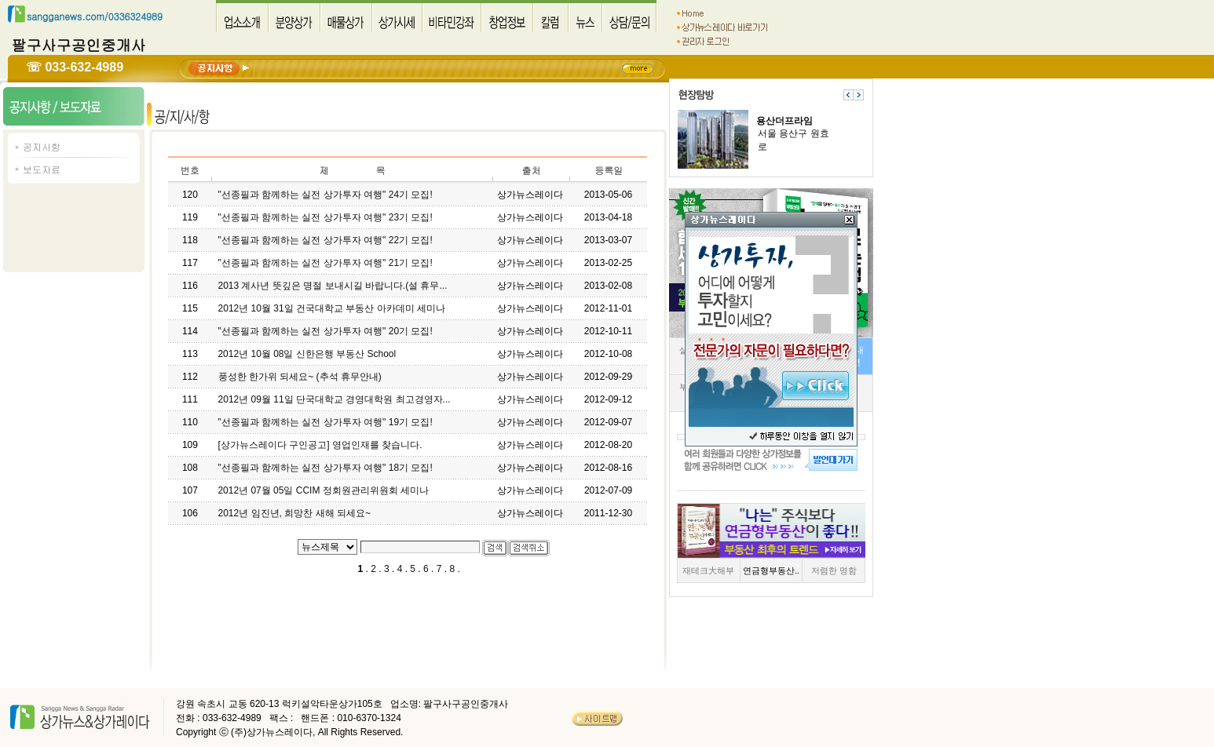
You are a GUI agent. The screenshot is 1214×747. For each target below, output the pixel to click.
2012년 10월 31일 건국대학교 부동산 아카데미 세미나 (331, 308)
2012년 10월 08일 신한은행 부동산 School (307, 353)
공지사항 (41, 146)
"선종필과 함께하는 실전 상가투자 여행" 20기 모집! (325, 331)
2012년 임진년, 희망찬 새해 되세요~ (294, 513)
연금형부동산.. (771, 570)
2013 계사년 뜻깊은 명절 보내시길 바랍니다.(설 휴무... (332, 285)
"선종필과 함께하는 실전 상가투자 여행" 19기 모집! (325, 422)
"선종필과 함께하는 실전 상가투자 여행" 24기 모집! (325, 194)
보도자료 (41, 169)
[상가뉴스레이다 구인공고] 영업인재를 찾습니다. (320, 444)
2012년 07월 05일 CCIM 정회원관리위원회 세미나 (323, 490)
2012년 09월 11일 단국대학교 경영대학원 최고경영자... (334, 399)
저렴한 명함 (834, 570)
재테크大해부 (708, 570)
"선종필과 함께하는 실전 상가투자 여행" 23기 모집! (325, 217)
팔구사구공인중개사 (79, 44)
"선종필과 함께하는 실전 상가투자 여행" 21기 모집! (325, 262)
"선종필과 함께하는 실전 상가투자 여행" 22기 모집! (325, 240)
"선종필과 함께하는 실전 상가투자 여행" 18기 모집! (325, 467)
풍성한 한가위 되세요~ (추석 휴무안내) (300, 376)
